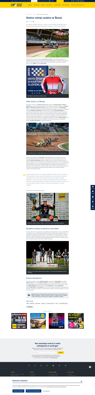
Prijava (60, 352)
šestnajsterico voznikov (47, 59)
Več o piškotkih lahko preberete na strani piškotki (56, 386)
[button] (83, 5)
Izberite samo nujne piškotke (33, 391)
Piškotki (70, 374)
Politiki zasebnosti (54, 357)
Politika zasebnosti (72, 375)
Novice (35, 14)
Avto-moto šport (29, 14)
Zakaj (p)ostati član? (53, 375)
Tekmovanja (33, 374)
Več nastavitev (46, 391)
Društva (32, 375)
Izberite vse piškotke (18, 391)
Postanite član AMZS (54, 374)
